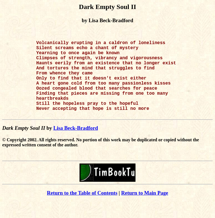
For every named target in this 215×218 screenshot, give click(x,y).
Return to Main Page (144, 210)
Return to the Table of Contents (82, 210)
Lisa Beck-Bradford (75, 145)
